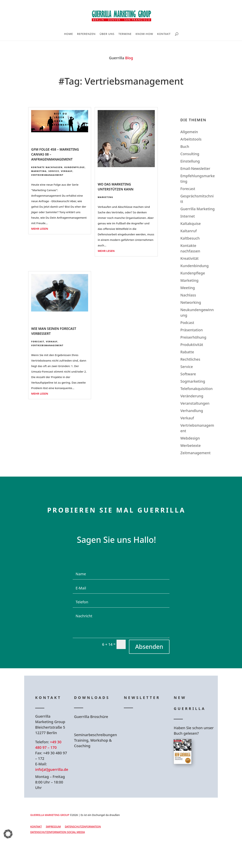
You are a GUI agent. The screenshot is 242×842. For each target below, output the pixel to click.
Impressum (53, 826)
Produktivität (191, 344)
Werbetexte (190, 445)
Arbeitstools (190, 139)
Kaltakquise (190, 223)
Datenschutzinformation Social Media (57, 832)
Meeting (187, 287)
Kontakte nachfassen (46, 167)
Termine (125, 34)
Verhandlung (191, 410)
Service (54, 171)
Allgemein (189, 131)
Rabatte (187, 351)
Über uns (107, 34)
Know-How (144, 34)
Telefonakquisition (196, 388)
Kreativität (189, 258)
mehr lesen (39, 228)
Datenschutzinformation (83, 826)
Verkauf (67, 171)
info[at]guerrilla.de (51, 769)
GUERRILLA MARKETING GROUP (49, 815)
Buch (184, 146)
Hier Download (97, 725)
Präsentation (191, 329)
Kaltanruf (188, 230)
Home (68, 34)
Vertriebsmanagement (47, 175)
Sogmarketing (192, 381)
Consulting (189, 153)
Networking (190, 302)
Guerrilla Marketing (197, 208)
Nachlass (188, 295)
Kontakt (164, 34)
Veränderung (191, 395)
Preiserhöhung (193, 337)
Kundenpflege (74, 167)
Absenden (149, 646)
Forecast (37, 341)
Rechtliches (190, 359)
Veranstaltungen (194, 403)
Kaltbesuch (190, 238)
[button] (8, 834)
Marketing (39, 171)
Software (188, 373)
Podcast (187, 322)
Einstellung (190, 161)
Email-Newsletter (195, 168)
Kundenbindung (194, 265)
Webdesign (190, 438)
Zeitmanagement (195, 452)
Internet (187, 216)
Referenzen (86, 34)
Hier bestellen (195, 777)
